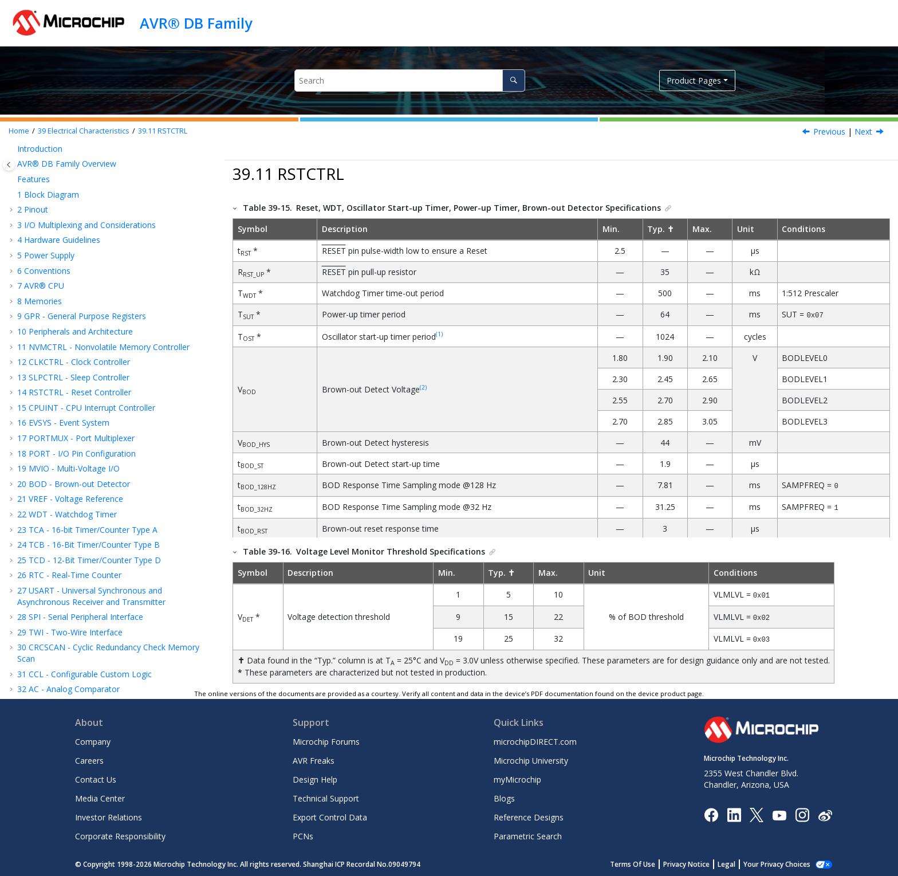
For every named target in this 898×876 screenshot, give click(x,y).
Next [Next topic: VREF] (863, 131)
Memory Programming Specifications (103, 380)
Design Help (315, 777)
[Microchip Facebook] (711, 813)
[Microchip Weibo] (825, 813)
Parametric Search (528, 834)
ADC (44, 533)
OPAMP (51, 563)
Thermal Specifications (76, 396)
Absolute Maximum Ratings (85, 289)
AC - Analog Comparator (68, 152)
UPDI (46, 593)
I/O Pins (48, 365)
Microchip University (531, 758)
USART (49, 472)
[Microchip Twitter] (756, 813)
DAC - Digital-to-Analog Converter (86, 182)
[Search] (513, 80)
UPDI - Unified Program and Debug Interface (106, 228)
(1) (439, 333)
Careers (89, 758)
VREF (45, 441)
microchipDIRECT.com (535, 739)
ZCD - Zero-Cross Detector (73, 213)
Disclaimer (53, 274)
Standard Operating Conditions (91, 304)
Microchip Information (58, 670)
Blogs (504, 796)
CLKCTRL (53, 411)
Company (93, 739)
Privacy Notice (699, 862)
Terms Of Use (645, 862)
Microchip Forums (326, 739)
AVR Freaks (313, 758)
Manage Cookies (783, 862)
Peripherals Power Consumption (94, 350)
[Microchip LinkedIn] (734, 813)
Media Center (100, 796)
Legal (739, 862)
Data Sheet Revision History (74, 655)
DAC (44, 548)
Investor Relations (108, 815)
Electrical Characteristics (83, 131)
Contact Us (95, 777)
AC (41, 517)
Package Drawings (57, 639)
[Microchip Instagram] (802, 813)
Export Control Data (330, 815)
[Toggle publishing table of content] (9, 165)
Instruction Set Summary (68, 243)
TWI (43, 502)
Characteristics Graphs (64, 609)
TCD (44, 456)
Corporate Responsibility (120, 834)
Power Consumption (72, 334)
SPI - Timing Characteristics (87, 487)
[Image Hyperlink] (779, 813)
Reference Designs (529, 815)
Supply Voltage (61, 320)
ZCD (44, 578)
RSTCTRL (162, 131)
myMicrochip (517, 777)
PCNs (303, 834)
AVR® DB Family (196, 23)
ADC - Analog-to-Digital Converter (86, 167)
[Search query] (409, 80)
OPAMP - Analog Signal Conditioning (90, 198)
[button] (12, 152)
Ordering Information (62, 624)
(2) (423, 387)
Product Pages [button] (694, 80)
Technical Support (326, 796)
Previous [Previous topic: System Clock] (829, 131)
